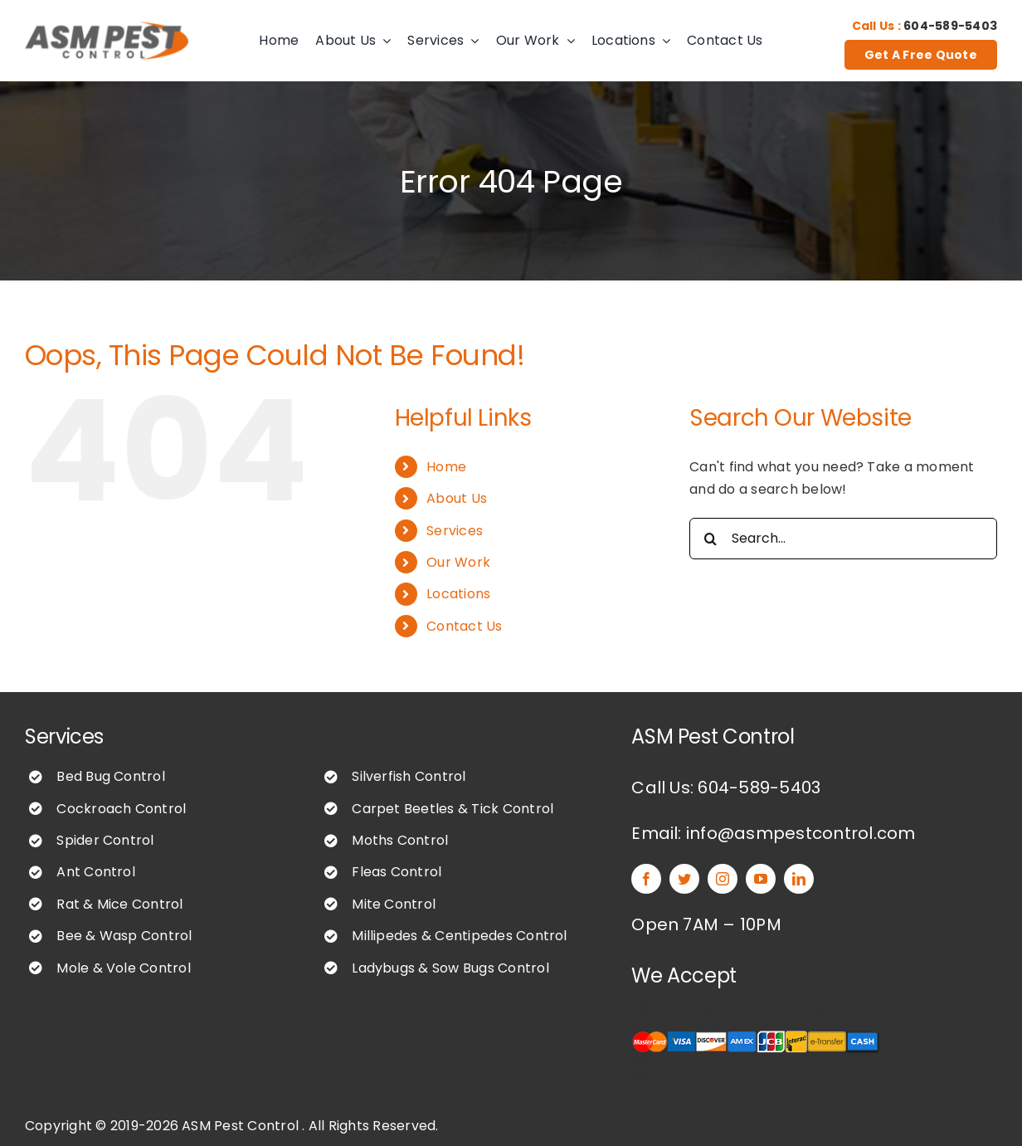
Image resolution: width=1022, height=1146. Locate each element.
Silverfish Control (408, 776)
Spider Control (104, 840)
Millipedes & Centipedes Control (459, 935)
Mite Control (394, 904)
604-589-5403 (950, 25)
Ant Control (95, 871)
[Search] (710, 538)
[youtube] (761, 879)
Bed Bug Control (110, 776)
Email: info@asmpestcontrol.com (773, 833)
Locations (458, 593)
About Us (456, 498)
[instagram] (722, 879)
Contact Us (464, 626)
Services (454, 530)
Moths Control (400, 840)
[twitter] (684, 879)
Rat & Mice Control (119, 904)
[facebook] (646, 879)
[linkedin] (799, 879)
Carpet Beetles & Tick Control (452, 808)
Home (446, 466)
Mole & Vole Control (123, 968)
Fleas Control (396, 871)
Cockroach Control (121, 808)
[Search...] (843, 538)
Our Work (458, 562)
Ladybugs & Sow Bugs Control (450, 968)
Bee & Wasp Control (124, 935)
